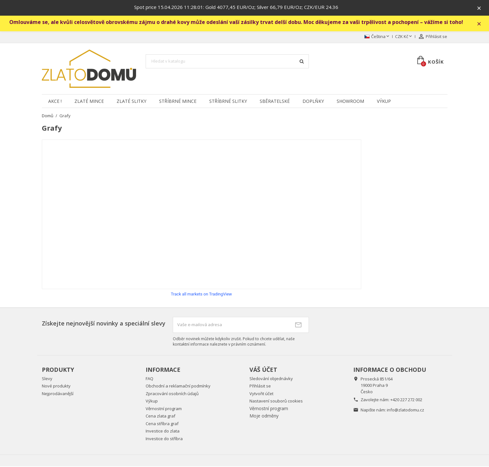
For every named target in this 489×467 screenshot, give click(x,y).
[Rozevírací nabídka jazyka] (377, 37)
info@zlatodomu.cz (405, 410)
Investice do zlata (163, 431)
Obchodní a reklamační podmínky (178, 386)
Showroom (350, 101)
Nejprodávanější (57, 394)
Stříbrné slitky (228, 101)
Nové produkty (56, 386)
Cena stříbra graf (162, 424)
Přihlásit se (260, 386)
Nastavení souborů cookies (276, 401)
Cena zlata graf (160, 416)
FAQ (149, 379)
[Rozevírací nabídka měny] (404, 37)
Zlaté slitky (131, 101)
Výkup (384, 101)
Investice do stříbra (164, 439)
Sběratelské (275, 101)
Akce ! (55, 101)
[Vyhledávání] (227, 62)
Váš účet (263, 370)
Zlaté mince (89, 101)
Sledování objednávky (271, 379)
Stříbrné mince (177, 101)
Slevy (47, 379)
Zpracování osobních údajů (172, 394)
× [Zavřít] (480, 8)
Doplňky (313, 101)
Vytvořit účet (261, 394)
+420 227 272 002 (406, 400)
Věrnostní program (164, 409)
